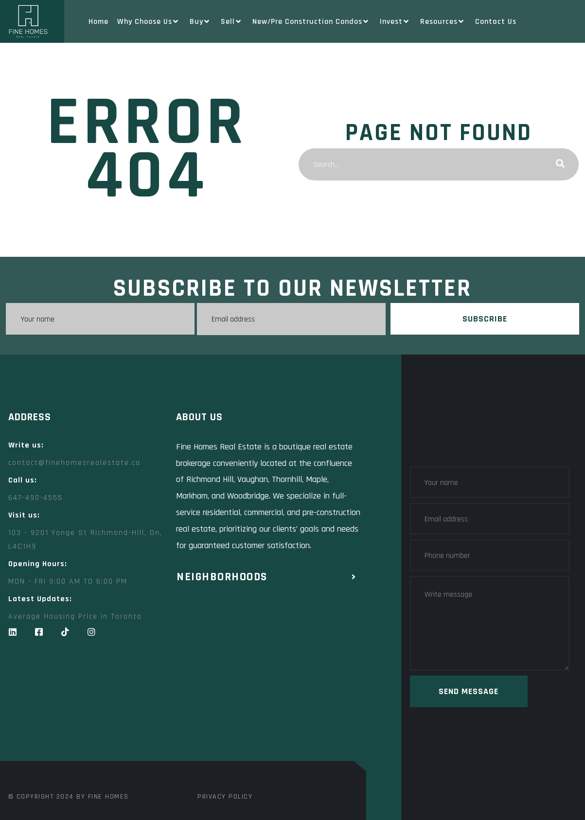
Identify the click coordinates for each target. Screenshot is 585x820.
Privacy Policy (224, 795)
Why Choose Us (149, 21)
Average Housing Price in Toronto (75, 615)
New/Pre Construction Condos (311, 21)
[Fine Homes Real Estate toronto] (183, 713)
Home (98, 21)
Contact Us (495, 21)
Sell (232, 21)
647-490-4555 (35, 497)
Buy (201, 21)
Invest (395, 21)
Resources (443, 21)
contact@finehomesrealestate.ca (74, 462)
